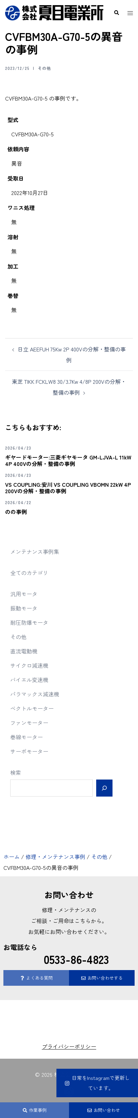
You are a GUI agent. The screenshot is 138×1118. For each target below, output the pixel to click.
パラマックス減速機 (34, 694)
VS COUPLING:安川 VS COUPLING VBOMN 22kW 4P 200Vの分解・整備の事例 (68, 487)
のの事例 (16, 512)
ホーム (11, 856)
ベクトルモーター (32, 708)
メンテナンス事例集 (34, 551)
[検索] (104, 788)
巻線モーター (26, 737)
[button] (116, 13)
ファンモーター (29, 723)
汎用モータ (23, 594)
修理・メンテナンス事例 (55, 856)
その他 (44, 68)
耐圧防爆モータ (29, 622)
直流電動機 (23, 651)
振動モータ (23, 608)
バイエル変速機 (29, 680)
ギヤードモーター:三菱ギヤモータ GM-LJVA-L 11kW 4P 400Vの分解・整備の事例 (68, 460)
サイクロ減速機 (29, 665)
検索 (15, 772)
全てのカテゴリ (29, 573)
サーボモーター (29, 751)
